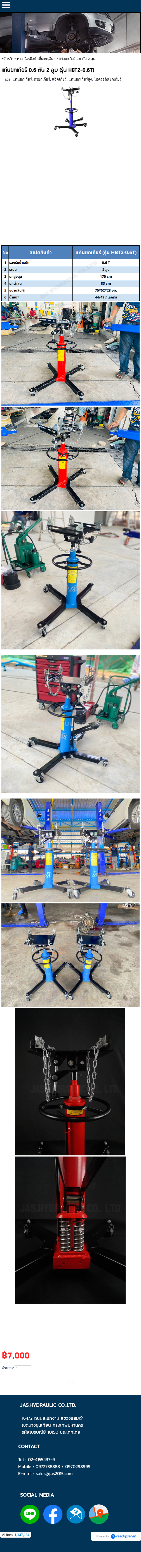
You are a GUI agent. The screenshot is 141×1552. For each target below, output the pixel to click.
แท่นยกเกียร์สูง (80, 79)
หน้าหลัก (7, 59)
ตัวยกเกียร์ (42, 79)
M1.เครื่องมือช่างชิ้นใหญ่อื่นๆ (36, 59)
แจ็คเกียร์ (59, 79)
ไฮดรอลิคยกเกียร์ (107, 79)
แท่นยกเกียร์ (22, 79)
